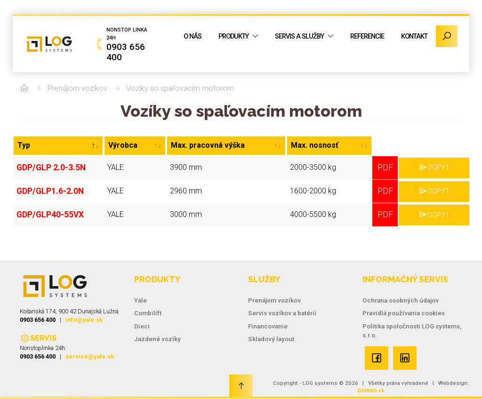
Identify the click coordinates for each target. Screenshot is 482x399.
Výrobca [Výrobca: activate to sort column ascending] (122, 145)
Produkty (233, 36)
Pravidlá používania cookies (403, 313)
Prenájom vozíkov (77, 88)
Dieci (142, 326)
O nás (192, 36)
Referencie (367, 36)
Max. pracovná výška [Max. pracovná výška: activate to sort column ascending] (208, 145)
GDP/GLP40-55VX (47, 209)
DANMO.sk (371, 390)
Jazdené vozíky (157, 339)
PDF (385, 166)
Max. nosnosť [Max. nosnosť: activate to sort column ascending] (314, 145)
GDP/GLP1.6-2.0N (47, 188)
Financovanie (268, 326)
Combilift (147, 313)
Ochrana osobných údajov (400, 300)
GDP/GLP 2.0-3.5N (48, 166)
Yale (140, 300)
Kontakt (414, 36)
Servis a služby (299, 36)
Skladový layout (271, 339)
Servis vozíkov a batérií (282, 313)
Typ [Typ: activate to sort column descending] (23, 145)
